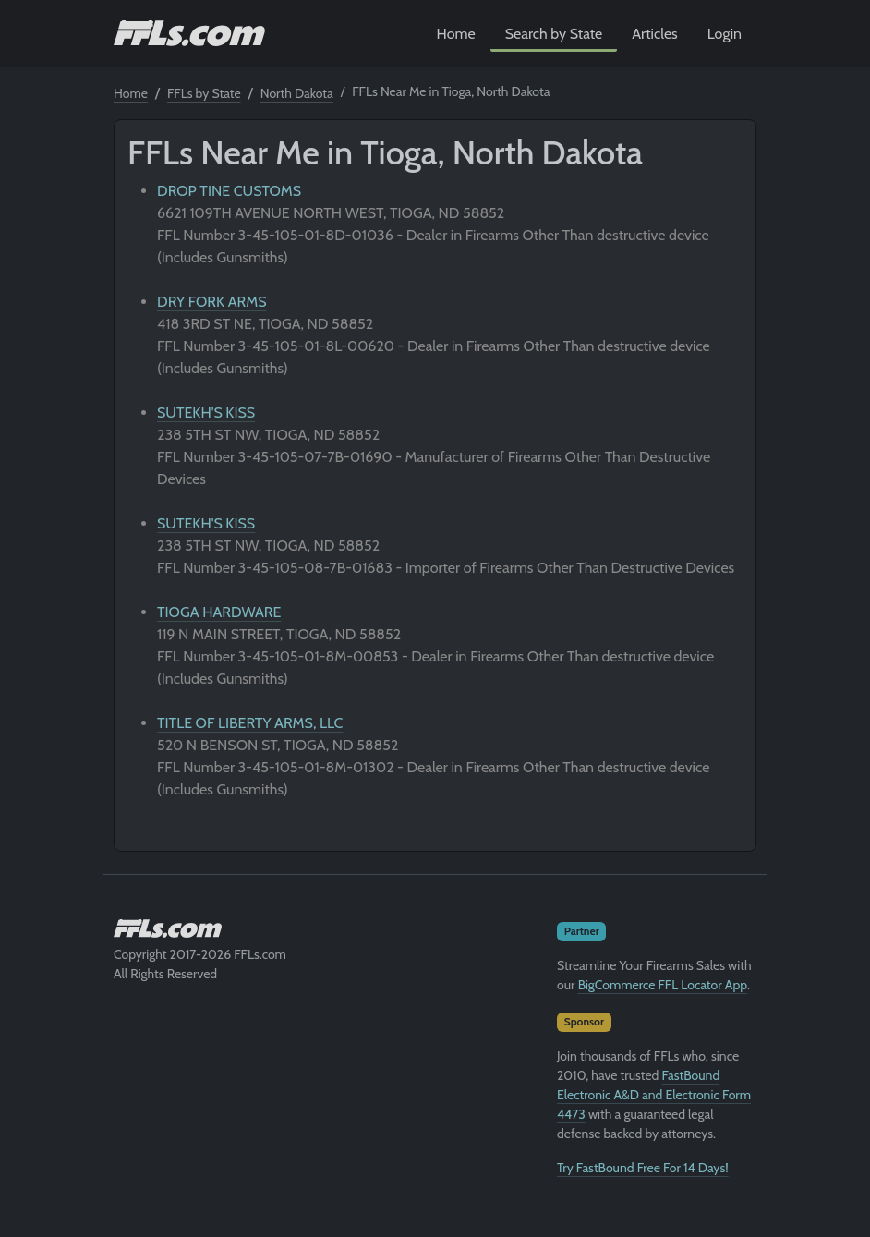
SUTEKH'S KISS (206, 412)
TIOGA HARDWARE (219, 612)
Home (456, 33)
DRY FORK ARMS (211, 301)
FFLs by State (204, 93)
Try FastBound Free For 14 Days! (643, 1167)
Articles (654, 33)
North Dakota (296, 93)
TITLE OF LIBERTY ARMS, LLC (250, 723)
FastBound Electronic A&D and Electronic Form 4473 (654, 1094)
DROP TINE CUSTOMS (229, 191)
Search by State (554, 33)
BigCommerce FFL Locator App (662, 984)
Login (724, 33)
